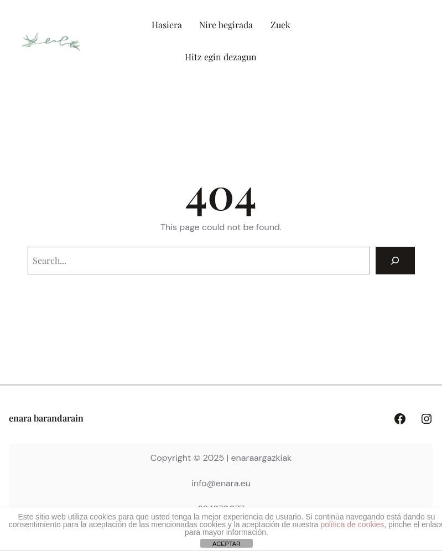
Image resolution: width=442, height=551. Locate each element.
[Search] (395, 260)
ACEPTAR (226, 543)
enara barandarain (46, 418)
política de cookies (352, 524)
